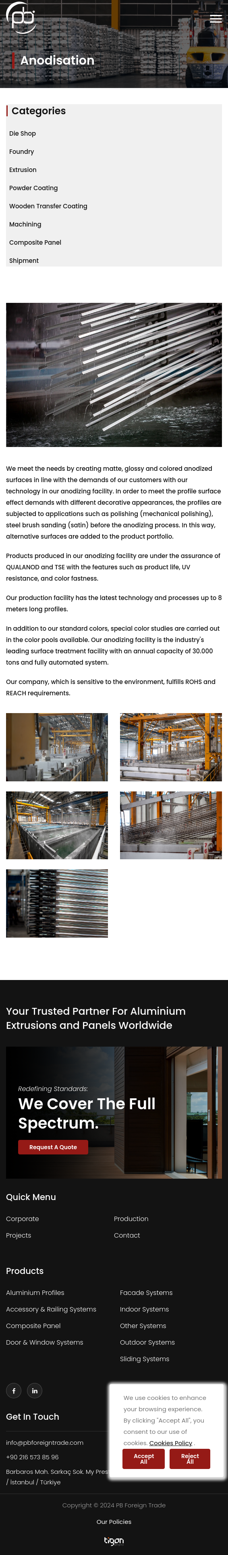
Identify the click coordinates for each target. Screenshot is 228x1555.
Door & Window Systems (44, 1342)
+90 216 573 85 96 (32, 1457)
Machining (25, 224)
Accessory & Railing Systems (51, 1309)
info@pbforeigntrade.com (44, 1442)
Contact (127, 1235)
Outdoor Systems (147, 1342)
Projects (18, 1235)
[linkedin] (34, 1391)
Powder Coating (33, 188)
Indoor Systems (144, 1309)
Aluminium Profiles (35, 1292)
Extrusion (23, 170)
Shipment (24, 261)
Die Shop (22, 133)
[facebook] (13, 1391)
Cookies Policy (171, 1443)
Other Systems (143, 1325)
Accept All (144, 1459)
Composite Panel (35, 242)
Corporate (22, 1218)
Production (131, 1218)
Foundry (21, 152)
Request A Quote (53, 1147)
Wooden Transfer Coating (48, 206)
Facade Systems (146, 1292)
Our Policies (114, 1521)
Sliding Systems (144, 1359)
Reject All (190, 1459)
